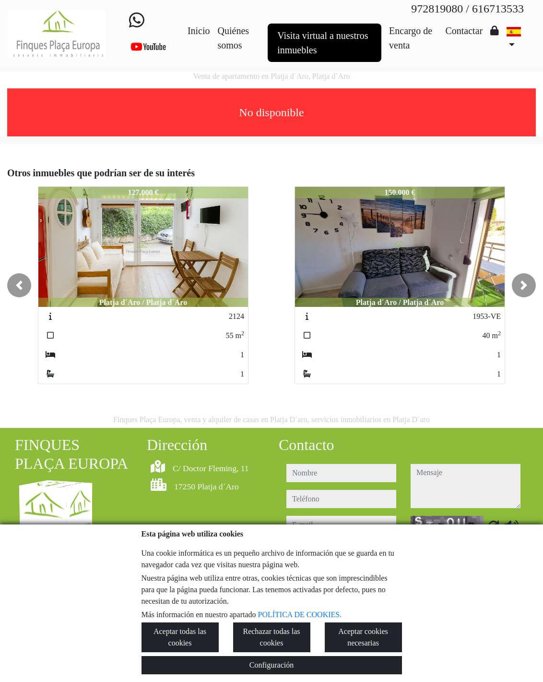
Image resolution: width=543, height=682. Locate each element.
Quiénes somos (233, 37)
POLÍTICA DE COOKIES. (300, 614)
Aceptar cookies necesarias (363, 637)
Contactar (464, 30)
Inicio (199, 30)
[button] (19, 285)
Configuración (271, 665)
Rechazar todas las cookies (271, 637)
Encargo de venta (410, 37)
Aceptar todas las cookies (179, 637)
